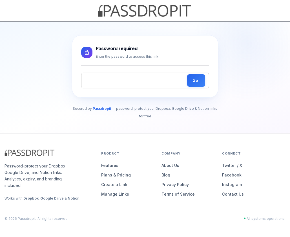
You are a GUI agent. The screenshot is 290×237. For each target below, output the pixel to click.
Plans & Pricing (116, 175)
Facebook (232, 175)
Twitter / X (232, 165)
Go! (196, 80)
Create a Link (114, 184)
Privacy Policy (175, 184)
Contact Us (233, 194)
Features (109, 165)
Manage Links (115, 194)
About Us (170, 165)
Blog (165, 175)
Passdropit (102, 108)
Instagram (232, 184)
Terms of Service (178, 194)
